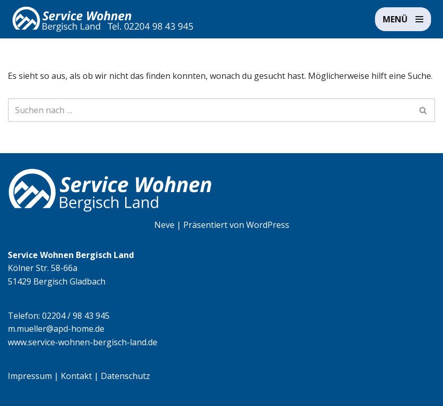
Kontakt (76, 376)
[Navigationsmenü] (403, 19)
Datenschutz (125, 376)
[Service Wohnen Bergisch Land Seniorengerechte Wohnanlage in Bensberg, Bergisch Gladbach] (103, 19)
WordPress (267, 225)
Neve (164, 225)
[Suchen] (210, 110)
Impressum (30, 376)
